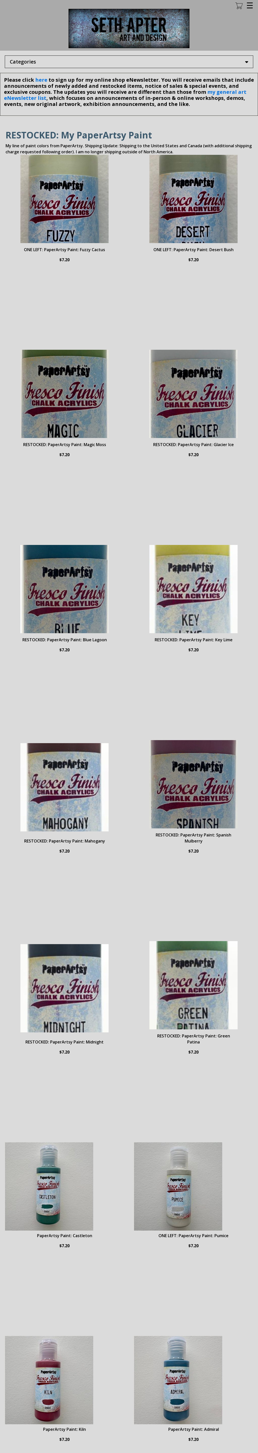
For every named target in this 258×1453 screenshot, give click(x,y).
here (41, 79)
